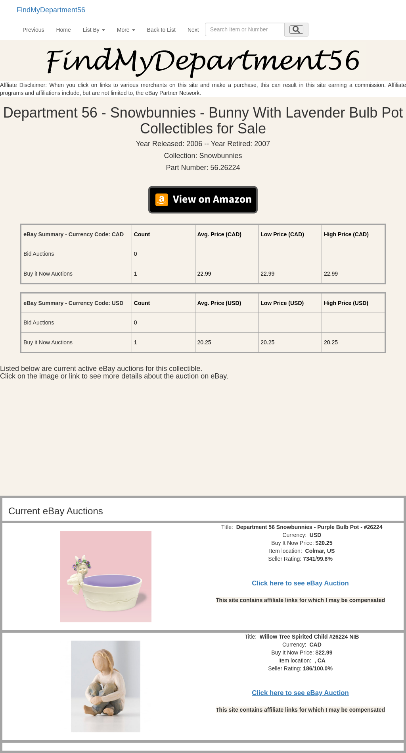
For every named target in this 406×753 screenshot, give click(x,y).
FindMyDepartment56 (51, 10)
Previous (33, 30)
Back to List (161, 30)
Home (63, 30)
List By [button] (94, 30)
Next (193, 30)
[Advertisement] (203, 440)
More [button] (126, 30)
